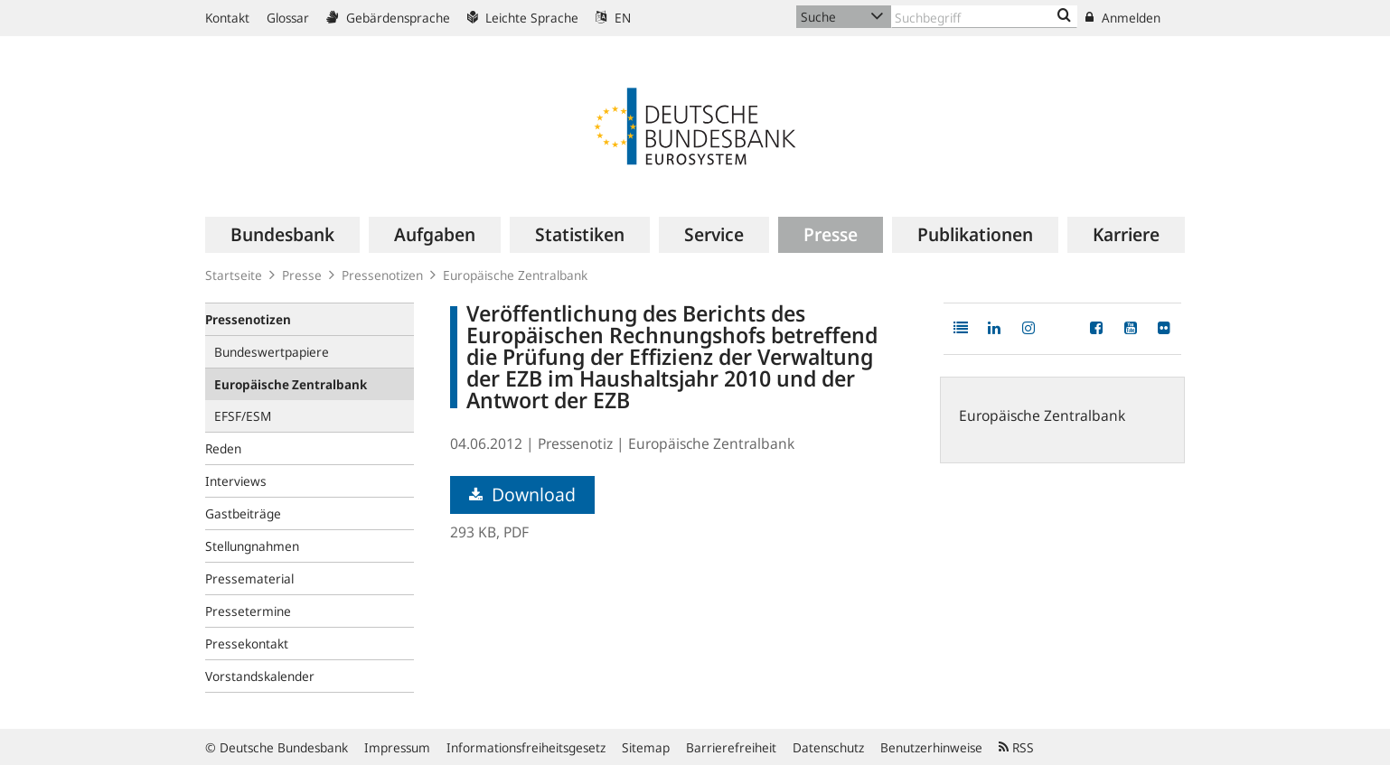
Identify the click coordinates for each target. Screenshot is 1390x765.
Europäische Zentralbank (515, 275)
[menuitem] (282, 235)
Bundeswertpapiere (271, 351)
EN (613, 17)
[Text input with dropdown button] (984, 16)
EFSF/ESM (242, 415)
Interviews (236, 481)
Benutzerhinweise (931, 747)
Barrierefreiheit (731, 747)
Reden (223, 448)
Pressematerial (249, 578)
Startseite (233, 275)
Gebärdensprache (388, 17)
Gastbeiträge (243, 513)
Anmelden (1122, 17)
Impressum (397, 747)
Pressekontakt (246, 643)
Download (522, 494)
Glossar (288, 17)
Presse (302, 275)
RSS (1016, 747)
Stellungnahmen (252, 546)
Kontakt (227, 17)
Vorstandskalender (260, 676)
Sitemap (646, 747)
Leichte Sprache (522, 17)
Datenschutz (828, 747)
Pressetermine (248, 611)
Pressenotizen (382, 275)
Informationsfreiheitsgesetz (526, 747)
